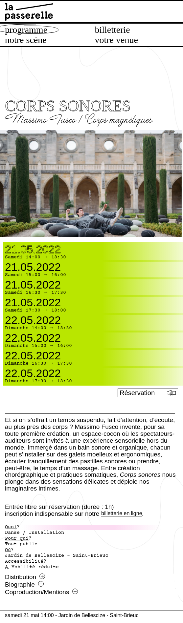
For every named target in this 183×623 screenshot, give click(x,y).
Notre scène (26, 40)
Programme (26, 29)
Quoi (11, 527)
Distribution (25, 577)
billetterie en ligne (121, 513)
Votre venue (116, 40)
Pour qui (17, 538)
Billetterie (112, 29)
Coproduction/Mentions (41, 592)
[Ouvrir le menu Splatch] (147, 589)
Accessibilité (24, 561)
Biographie (24, 584)
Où (8, 550)
